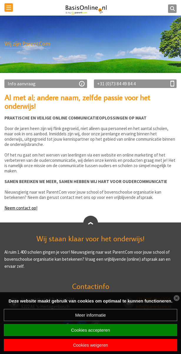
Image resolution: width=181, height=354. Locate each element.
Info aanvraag (22, 84)
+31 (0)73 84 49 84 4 (116, 84)
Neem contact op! (20, 208)
